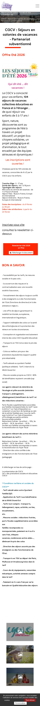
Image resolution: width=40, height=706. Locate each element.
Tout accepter (17, 700)
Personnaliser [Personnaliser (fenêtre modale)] (20, 703)
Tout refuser (30, 700)
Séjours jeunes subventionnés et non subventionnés (16, 14)
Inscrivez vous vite (13, 224)
